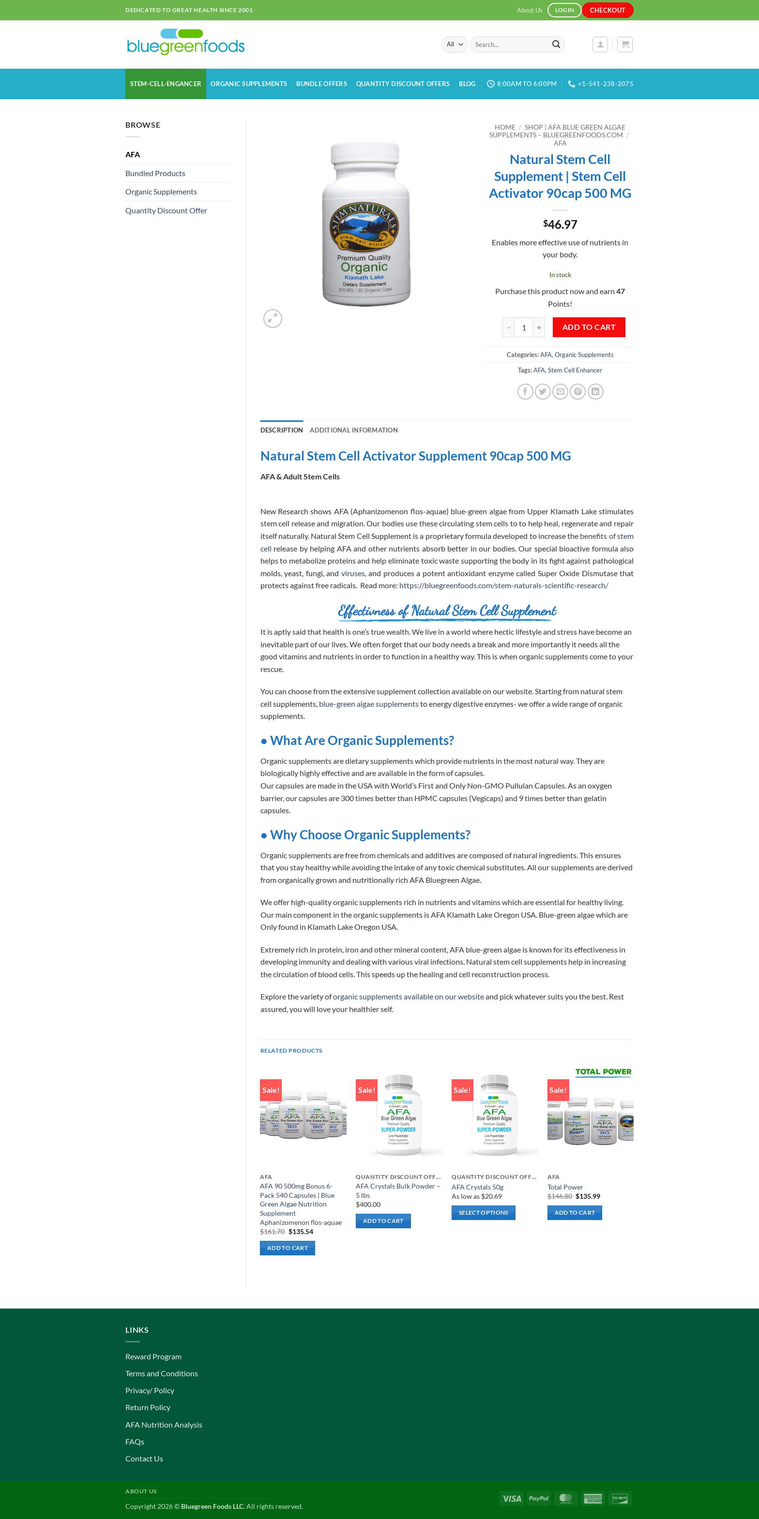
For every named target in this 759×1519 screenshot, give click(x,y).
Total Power (565, 1187)
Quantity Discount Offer (166, 210)
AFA (132, 154)
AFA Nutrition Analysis (163, 1424)
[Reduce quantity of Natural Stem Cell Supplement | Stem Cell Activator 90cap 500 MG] (508, 327)
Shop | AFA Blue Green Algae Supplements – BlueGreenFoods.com (557, 131)
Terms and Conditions (161, 1373)
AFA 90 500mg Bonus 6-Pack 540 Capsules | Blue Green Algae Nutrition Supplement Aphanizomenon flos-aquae (301, 1204)
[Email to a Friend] (560, 392)
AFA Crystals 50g (477, 1187)
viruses (353, 573)
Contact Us (144, 1458)
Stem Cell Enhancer (575, 370)
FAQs (134, 1441)
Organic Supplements (249, 84)
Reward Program (153, 1356)
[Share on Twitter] (543, 392)
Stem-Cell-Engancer (166, 84)
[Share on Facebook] (525, 392)
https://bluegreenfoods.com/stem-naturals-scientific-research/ (503, 585)
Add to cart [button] (287, 1248)
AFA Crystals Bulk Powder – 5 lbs (398, 1190)
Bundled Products (155, 173)
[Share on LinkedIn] (596, 392)
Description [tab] (282, 430)
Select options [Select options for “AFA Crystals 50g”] (483, 1212)
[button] (600, 44)
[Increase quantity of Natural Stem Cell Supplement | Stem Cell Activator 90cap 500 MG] (539, 327)
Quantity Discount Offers (403, 84)
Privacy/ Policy (149, 1390)
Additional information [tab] (354, 430)
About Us (530, 10)
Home (505, 127)
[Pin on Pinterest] (578, 392)
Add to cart (589, 327)
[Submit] (556, 44)
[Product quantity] (523, 327)
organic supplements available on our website (408, 996)
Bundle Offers (321, 84)
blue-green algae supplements (369, 703)
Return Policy (147, 1407)
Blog (467, 84)
